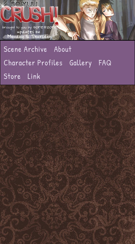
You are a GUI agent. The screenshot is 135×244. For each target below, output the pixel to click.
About (63, 49)
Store (12, 76)
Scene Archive (25, 49)
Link (34, 76)
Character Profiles (33, 62)
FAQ (105, 62)
